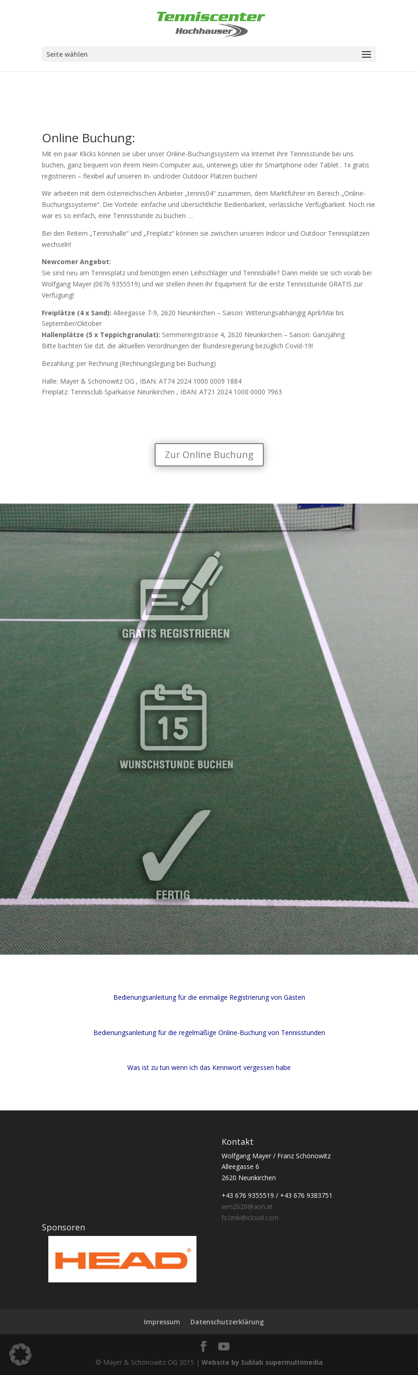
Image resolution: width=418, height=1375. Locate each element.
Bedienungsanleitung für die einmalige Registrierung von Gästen (209, 997)
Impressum (162, 1321)
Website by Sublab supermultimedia (262, 1362)
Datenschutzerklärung (227, 1321)
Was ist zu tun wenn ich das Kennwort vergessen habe (209, 1067)
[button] (20, 1354)
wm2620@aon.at (247, 1206)
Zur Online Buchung (209, 454)
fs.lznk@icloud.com (250, 1217)
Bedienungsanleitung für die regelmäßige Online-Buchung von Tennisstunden (209, 1032)
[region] (119, 1259)
